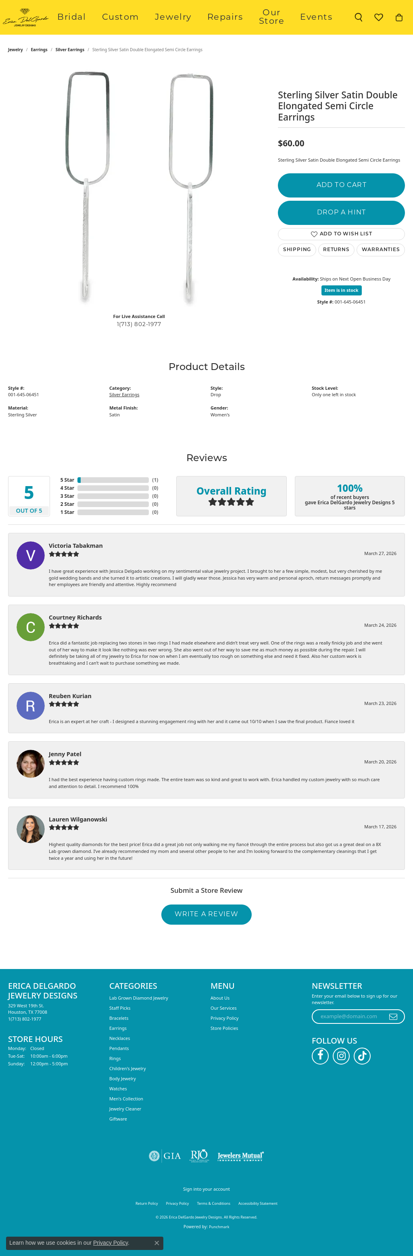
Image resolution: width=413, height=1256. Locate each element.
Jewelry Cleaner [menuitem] (125, 1126)
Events (322, 26)
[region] (139, 203)
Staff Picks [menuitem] (120, 1025)
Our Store (279, 26)
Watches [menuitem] (118, 1106)
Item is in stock (342, 308)
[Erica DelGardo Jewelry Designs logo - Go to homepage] (48, 26)
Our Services (224, 1025)
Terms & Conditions (213, 1221)
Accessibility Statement (257, 1221)
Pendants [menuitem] (119, 1066)
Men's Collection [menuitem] (126, 1116)
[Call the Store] (24, 1036)
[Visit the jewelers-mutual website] (240, 1173)
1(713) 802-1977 (139, 342)
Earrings (39, 67)
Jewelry (195, 26)
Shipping (297, 267)
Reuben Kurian (70, 713)
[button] (358, 26)
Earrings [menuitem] (118, 1045)
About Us (220, 1015)
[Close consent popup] (156, 1243)
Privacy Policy (224, 1035)
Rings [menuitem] (115, 1076)
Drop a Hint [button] (341, 230)
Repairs (234, 26)
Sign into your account (206, 1206)
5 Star (67, 497)
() (155, 497)
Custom (154, 26)
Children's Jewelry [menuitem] (127, 1086)
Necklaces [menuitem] (119, 1055)
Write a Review (207, 932)
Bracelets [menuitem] (118, 1035)
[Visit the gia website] (165, 1173)
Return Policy (147, 1221)
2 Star (67, 521)
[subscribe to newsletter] (393, 1033)
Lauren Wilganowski (78, 836)
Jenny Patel (65, 772)
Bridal (116, 26)
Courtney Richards (75, 635)
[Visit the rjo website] (199, 1173)
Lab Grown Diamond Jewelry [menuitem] (138, 1015)
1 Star (67, 529)
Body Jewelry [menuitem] (122, 1096)
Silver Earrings (70, 67)
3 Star (67, 513)
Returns (336, 267)
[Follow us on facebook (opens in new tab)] (320, 1073)
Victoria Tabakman (76, 563)
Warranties (381, 267)
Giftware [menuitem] (118, 1136)
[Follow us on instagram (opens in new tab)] (341, 1073)
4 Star (67, 505)
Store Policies (224, 1045)
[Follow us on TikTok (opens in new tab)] (362, 1073)
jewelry (15, 67)
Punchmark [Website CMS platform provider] (219, 1244)
